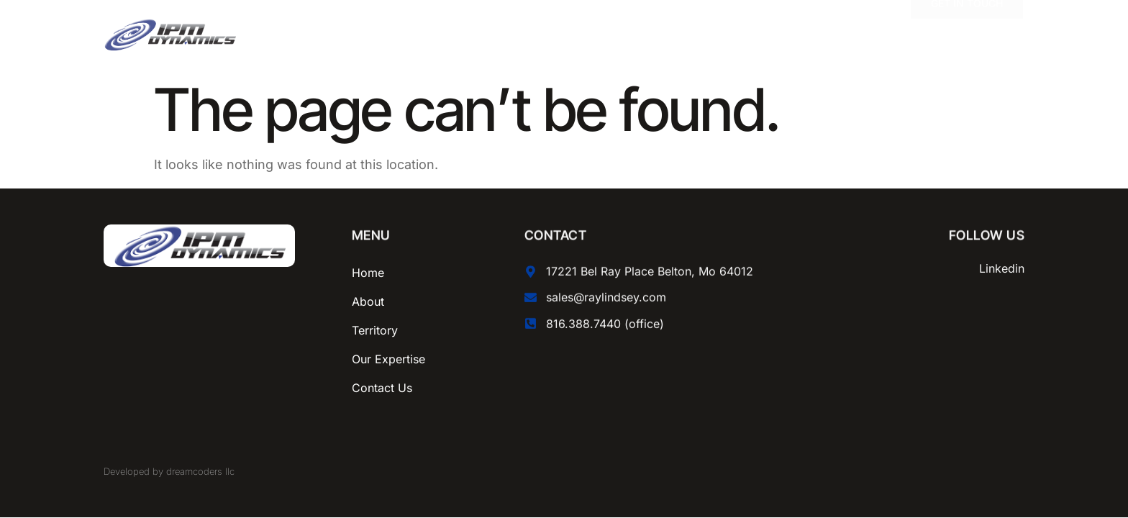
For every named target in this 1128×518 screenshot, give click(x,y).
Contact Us (382, 388)
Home (368, 272)
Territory (375, 330)
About (368, 301)
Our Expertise (388, 359)
